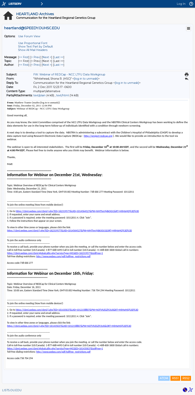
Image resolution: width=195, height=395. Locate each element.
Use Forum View (29, 36)
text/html (62, 95)
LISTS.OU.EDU (12, 390)
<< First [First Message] (24, 57)
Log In (181, 4)
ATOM (164, 378)
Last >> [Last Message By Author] (58, 64)
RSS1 (175, 378)
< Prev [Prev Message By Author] (35, 64)
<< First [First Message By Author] (24, 64)
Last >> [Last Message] (58, 57)
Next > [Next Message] (46, 57)
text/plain (39, 95)
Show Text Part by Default (35, 46)
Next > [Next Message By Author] (46, 64)
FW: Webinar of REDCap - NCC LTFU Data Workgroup (69, 74)
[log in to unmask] (86, 78)
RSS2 (185, 378)
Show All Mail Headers (32, 50)
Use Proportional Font (32, 43)
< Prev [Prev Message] (35, 57)
